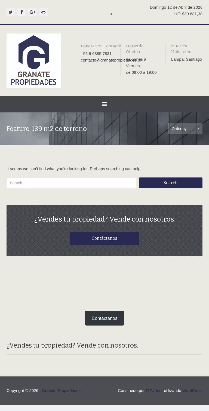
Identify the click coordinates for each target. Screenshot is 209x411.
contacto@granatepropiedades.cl (111, 60)
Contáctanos (104, 239)
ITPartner (154, 396)
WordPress (192, 396)
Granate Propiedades (61, 396)
